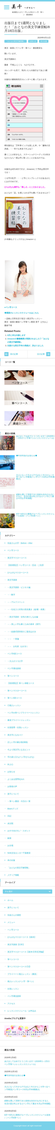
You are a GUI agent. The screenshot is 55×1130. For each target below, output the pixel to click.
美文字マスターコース (17, 558)
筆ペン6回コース (14, 698)
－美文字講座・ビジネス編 (18, 587)
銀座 (9, 838)
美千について (13, 794)
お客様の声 (12, 786)
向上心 (10, 764)
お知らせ (33, 41)
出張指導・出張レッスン (17, 727)
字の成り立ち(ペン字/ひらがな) (20, 757)
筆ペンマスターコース (17, 691)
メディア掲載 (13, 875)
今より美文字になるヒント (18, 750)
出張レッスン (13, 989)
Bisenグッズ (12, 809)
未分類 (10, 823)
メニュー (11, 922)
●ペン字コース (10, 307)
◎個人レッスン (14, 705)
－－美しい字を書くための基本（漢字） (24, 624)
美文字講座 (12, 580)
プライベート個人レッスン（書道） (22, 974)
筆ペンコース (13, 676)
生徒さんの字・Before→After (19, 543)
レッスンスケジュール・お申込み (21, 1011)
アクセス (11, 1003)
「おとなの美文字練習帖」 (15, 41)
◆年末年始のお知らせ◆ (14, 1075)
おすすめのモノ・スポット (18, 831)
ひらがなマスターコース (17, 573)
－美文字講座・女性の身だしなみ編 (22, 617)
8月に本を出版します (16, 335)
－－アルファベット (16, 602)
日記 (9, 816)
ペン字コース (13, 550)
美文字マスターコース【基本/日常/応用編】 (26, 952)
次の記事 (41, 354)
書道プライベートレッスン (18, 720)
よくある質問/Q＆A (15, 779)
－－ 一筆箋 (13, 639)
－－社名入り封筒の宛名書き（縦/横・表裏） (26, 609)
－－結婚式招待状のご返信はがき (21, 632)
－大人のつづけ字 (15, 661)
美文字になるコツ (15, 735)
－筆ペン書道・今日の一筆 (18, 801)
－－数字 (11, 595)
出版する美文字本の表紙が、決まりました (25, 345)
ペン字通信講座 (14, 668)
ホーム (10, 900)
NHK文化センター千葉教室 (19, 853)
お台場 (10, 845)
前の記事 (14, 354)
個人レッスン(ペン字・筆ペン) (20, 981)
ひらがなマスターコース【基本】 (21, 937)
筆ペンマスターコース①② (18, 967)
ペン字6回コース (14, 654)
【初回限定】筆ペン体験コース (20, 683)
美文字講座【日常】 (16, 944)
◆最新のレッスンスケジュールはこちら (21, 313)
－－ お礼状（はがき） (17, 646)
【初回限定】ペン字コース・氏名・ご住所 (25, 565)
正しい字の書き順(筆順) (17, 742)
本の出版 (43, 41)
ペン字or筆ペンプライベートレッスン (23, 713)
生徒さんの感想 (14, 915)
